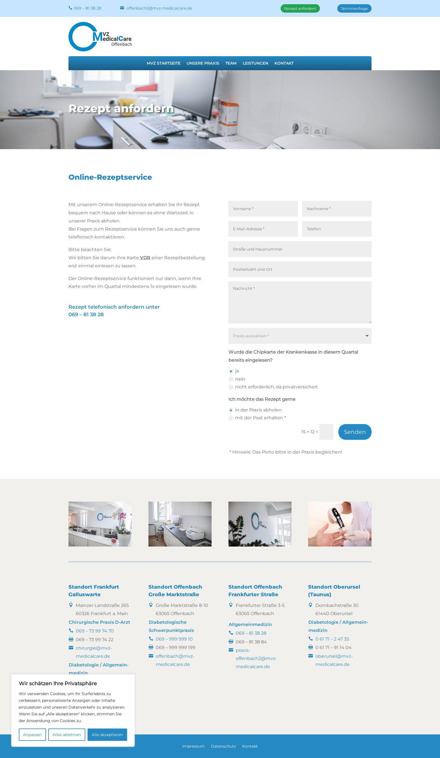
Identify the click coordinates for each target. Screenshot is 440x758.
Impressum (193, 746)
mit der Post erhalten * (257, 418)
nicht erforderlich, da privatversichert (273, 387)
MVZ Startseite (163, 63)
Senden (355, 432)
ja (233, 371)
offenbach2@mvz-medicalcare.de (159, 8)
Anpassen (32, 734)
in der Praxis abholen (255, 410)
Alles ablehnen (66, 734)
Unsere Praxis (203, 63)
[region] (73, 710)
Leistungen (255, 63)
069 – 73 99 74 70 (95, 631)
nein (236, 379)
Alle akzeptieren (107, 734)
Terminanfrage (354, 8)
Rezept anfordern (300, 8)
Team (231, 63)
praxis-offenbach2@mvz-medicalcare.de (256, 658)
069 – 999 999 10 (174, 639)
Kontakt (284, 63)
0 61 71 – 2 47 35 (332, 639)
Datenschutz (223, 746)
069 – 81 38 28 (87, 8)
